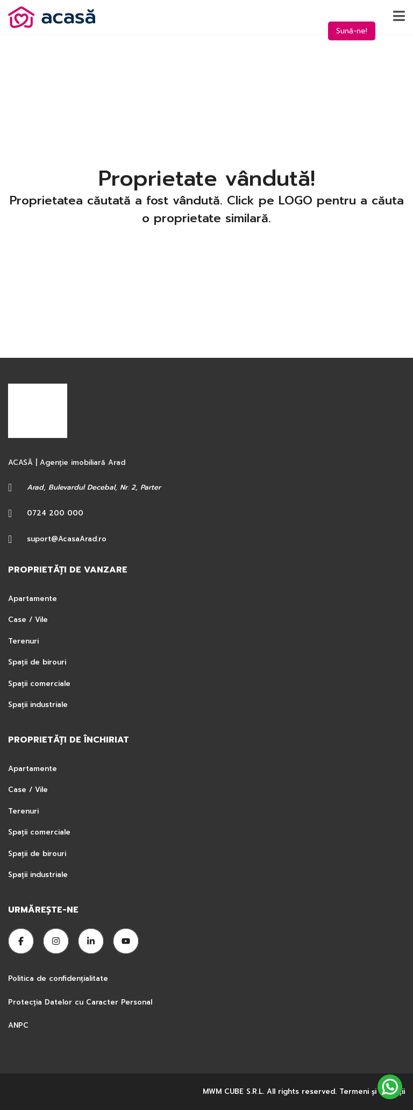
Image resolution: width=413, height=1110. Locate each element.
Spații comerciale (39, 683)
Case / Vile (28, 619)
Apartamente (32, 598)
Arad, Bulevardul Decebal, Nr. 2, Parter (94, 487)
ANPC (18, 1025)
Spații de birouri (37, 662)
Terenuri (23, 641)
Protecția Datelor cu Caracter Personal (80, 1002)
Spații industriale (38, 704)
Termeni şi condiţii (372, 1091)
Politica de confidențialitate (59, 978)
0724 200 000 (55, 513)
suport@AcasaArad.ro (66, 539)
